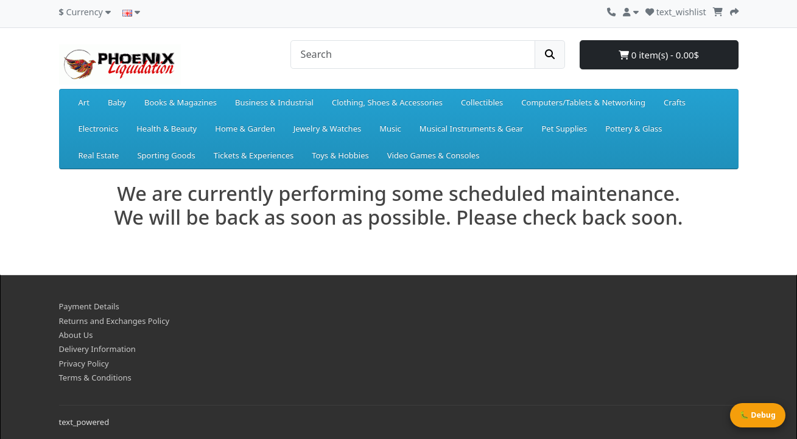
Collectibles (482, 102)
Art (84, 102)
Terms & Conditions (95, 377)
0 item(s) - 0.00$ (659, 55)
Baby (117, 102)
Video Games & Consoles (433, 155)
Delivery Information (97, 348)
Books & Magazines (180, 102)
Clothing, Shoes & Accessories (387, 102)
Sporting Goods (166, 155)
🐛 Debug (758, 415)
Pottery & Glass (633, 128)
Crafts (675, 102)
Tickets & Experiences (254, 155)
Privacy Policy (84, 363)
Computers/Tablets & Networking (583, 102)
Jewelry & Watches (327, 128)
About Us (76, 334)
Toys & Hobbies (340, 155)
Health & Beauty (166, 128)
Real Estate (99, 155)
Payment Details (89, 306)
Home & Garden (245, 128)
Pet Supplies (564, 128)
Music (390, 128)
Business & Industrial (274, 102)
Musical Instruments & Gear (472, 128)
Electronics (99, 128)
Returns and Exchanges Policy (114, 320)
